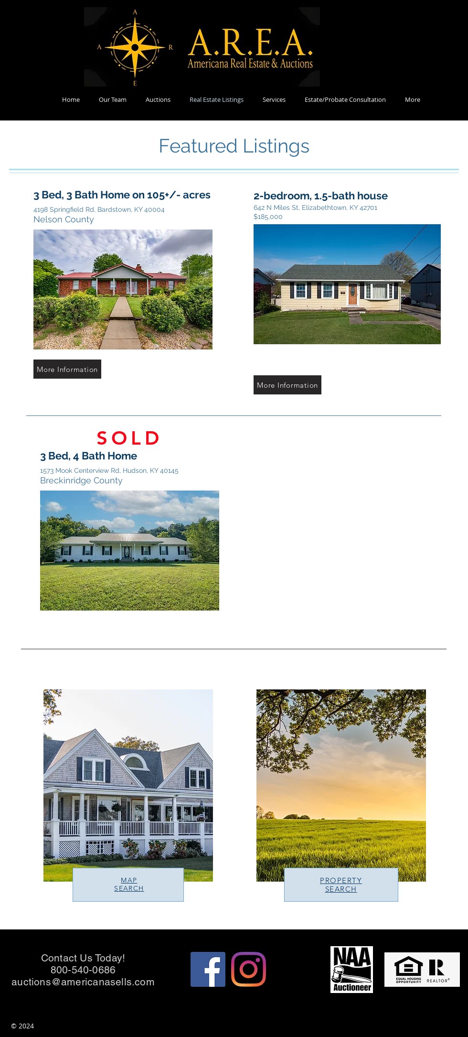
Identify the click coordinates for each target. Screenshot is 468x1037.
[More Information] (67, 369)
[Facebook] (208, 969)
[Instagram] (248, 969)
